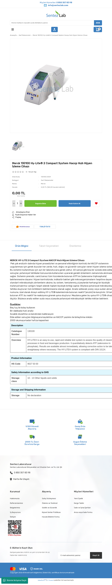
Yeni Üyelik (78, 498)
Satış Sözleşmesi (49, 498)
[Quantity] (17, 203)
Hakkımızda (14, 498)
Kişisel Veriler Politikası (51, 512)
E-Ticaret (50, 580)
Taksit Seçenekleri (49, 245)
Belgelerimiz (15, 508)
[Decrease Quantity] (13, 203)
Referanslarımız (16, 503)
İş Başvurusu (15, 512)
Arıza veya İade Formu (83, 512)
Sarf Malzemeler (47, 180)
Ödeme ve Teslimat (49, 503)
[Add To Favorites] (96, 203)
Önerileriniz (75, 245)
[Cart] (98, 29)
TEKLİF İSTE (44, 227)
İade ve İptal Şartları (82, 508)
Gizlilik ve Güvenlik (49, 508)
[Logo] (56, 14)
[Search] (56, 22)
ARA (98, 23)
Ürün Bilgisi (21, 245)
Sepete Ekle (40, 204)
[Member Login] (54, 29)
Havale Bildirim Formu (51, 517)
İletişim (13, 517)
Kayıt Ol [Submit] (96, 555)
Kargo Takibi (79, 503)
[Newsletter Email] (80, 555)
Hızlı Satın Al (74, 204)
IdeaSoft (41, 580)
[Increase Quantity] (20, 203)
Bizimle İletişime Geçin (14, 580)
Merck (43, 184)
